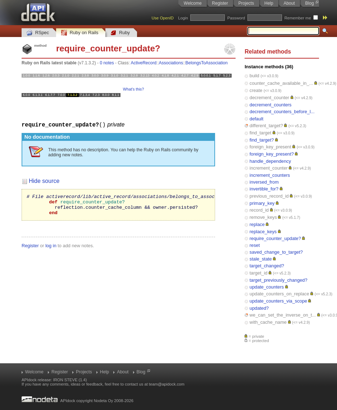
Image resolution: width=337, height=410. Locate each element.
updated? (259, 308)
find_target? (262, 140)
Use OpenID (162, 18)
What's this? (133, 89)
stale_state (261, 259)
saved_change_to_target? (276, 252)
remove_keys (263, 217)
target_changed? (267, 265)
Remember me (297, 18)
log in (50, 249)
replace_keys (263, 231)
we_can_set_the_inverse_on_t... (283, 315)
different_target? (266, 125)
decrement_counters (271, 104)
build (254, 75)
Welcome (193, 3)
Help (268, 3)
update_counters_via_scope (278, 301)
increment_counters (270, 175)
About (289, 3)
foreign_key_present (270, 146)
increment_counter (269, 168)
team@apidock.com (167, 384)
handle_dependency (270, 161)
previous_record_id (269, 196)
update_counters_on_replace (279, 293)
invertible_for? (264, 189)
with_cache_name (268, 322)
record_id (259, 210)
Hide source (44, 181)
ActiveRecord (143, 62)
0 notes (107, 62)
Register (220, 3)
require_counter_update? (275, 238)
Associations (171, 62)
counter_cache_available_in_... (281, 83)
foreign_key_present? (272, 154)
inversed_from (264, 182)
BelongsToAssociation (207, 62)
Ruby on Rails (79, 33)
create (256, 90)
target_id (259, 273)
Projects (246, 3)
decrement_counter (269, 97)
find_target (260, 132)
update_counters (267, 287)
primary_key (262, 203)
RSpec (38, 33)
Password (236, 18)
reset (255, 245)
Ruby (120, 33)
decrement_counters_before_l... (282, 111)
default (256, 118)
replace (257, 224)
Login (183, 18)
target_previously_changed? (279, 280)
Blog (309, 3)
